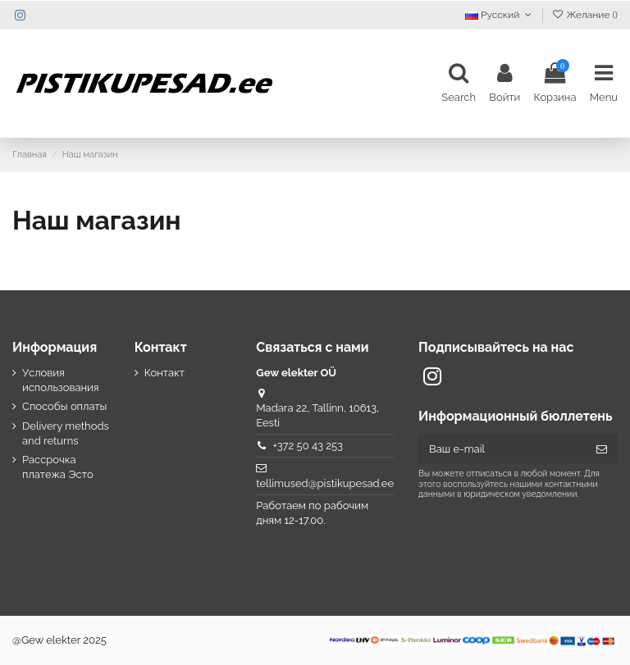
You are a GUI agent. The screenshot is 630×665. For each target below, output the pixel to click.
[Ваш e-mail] (502, 449)
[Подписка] (602, 449)
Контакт (164, 373)
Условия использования (60, 380)
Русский (500, 14)
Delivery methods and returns (65, 433)
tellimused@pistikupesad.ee (325, 483)
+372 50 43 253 (307, 446)
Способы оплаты (64, 406)
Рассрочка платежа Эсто (58, 467)
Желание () (584, 14)
